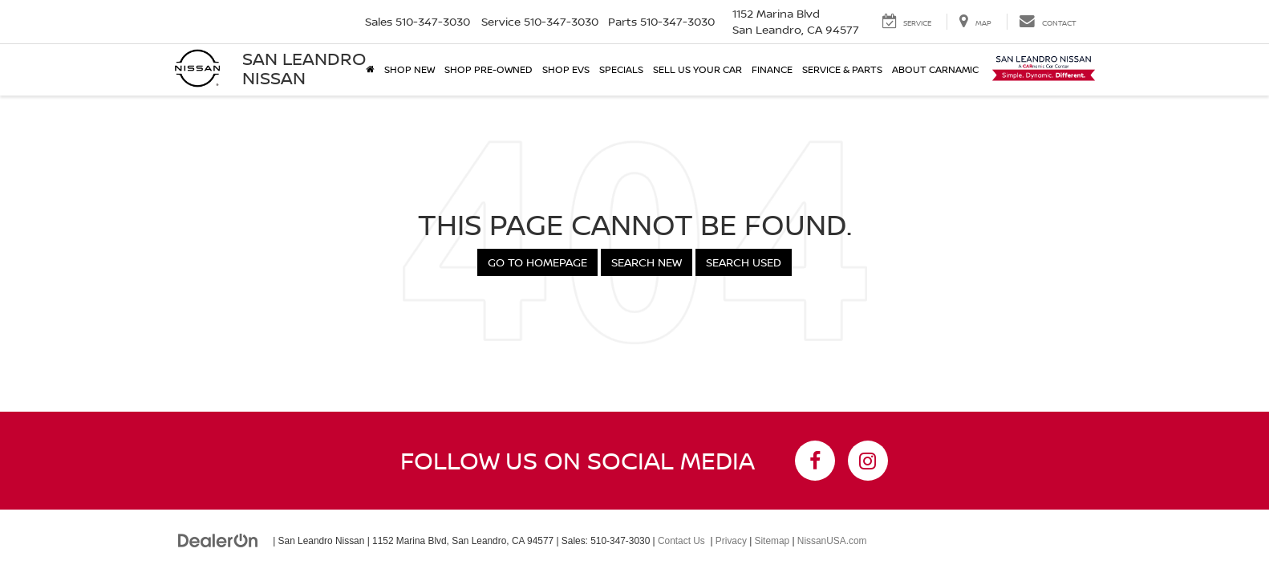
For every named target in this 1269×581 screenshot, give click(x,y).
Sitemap (772, 540)
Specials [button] (621, 69)
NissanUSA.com (832, 540)
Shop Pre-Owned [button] (488, 69)
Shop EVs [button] (566, 69)
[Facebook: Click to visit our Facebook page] (815, 461)
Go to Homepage (537, 262)
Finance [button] (772, 69)
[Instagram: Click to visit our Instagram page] (868, 461)
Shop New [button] (409, 69)
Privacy (731, 540)
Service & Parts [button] (842, 69)
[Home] (370, 69)
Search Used (743, 262)
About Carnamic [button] (935, 69)
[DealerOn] (218, 540)
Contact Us (681, 540)
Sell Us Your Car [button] (697, 69)
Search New (646, 262)
